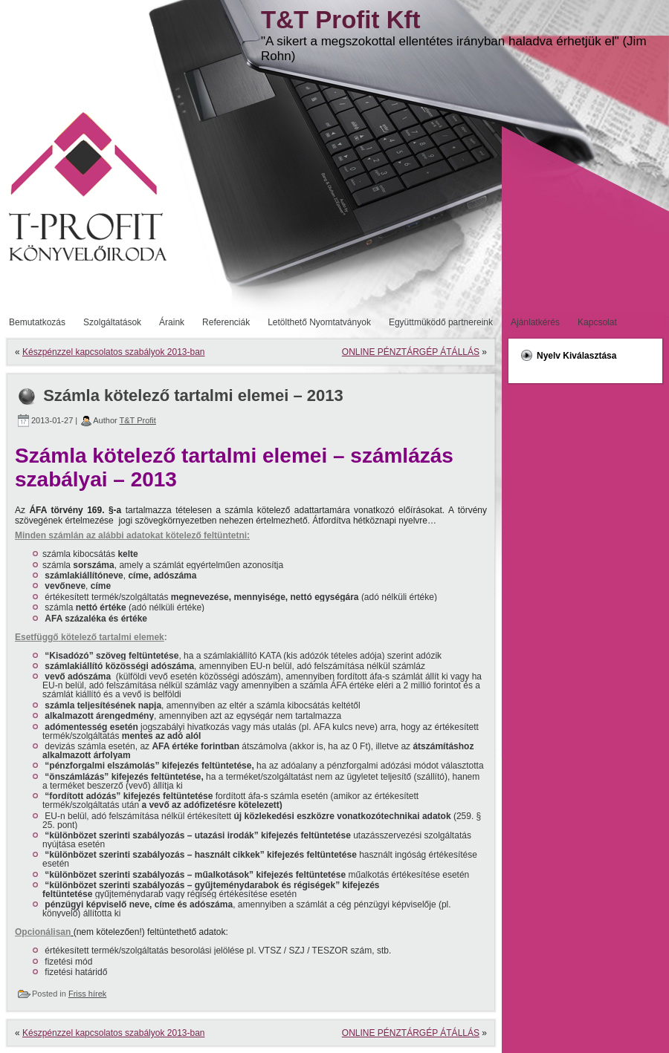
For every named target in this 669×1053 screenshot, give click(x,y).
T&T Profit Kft (340, 19)
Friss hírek (87, 993)
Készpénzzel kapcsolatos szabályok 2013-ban (113, 352)
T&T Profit (138, 420)
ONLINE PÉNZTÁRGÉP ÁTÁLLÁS (410, 352)
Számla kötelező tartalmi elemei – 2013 (193, 395)
